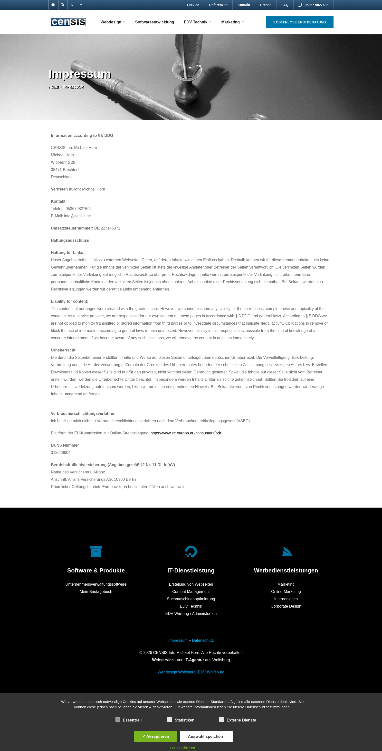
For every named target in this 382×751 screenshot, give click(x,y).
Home (53, 87)
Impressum (178, 640)
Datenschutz (203, 640)
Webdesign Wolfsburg (177, 672)
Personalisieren (182, 748)
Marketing (230, 22)
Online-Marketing (286, 592)
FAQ (284, 5)
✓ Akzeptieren (155, 736)
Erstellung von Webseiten (191, 584)
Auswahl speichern (206, 736)
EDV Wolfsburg (211, 672)
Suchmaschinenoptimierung (191, 599)
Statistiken (180, 719)
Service (193, 5)
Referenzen (218, 5)
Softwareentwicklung (154, 22)
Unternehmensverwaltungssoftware (96, 584)
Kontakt (244, 5)
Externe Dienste (237, 719)
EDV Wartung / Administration (191, 613)
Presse (265, 5)
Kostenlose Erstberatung (299, 22)
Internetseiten (286, 599)
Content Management (191, 592)
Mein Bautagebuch (96, 592)
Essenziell (128, 719)
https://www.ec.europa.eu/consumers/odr (186, 433)
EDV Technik (196, 22)
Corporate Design (286, 606)
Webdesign (111, 22)
